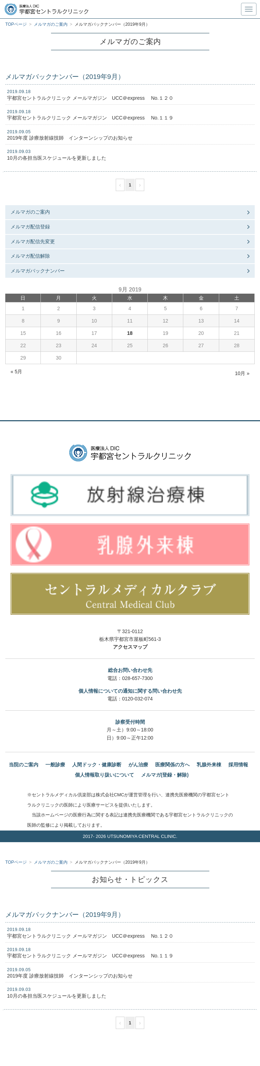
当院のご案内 (23, 764)
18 (130, 333)
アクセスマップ (130, 647)
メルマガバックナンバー (38, 271)
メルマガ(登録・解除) (165, 775)
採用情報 (238, 764)
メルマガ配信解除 (30, 256)
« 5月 (16, 371)
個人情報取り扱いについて (104, 775)
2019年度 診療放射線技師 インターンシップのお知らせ (70, 138)
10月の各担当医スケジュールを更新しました (56, 158)
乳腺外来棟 (209, 764)
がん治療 (138, 764)
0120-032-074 (137, 699)
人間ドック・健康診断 (96, 764)
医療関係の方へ (172, 764)
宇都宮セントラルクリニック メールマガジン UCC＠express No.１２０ (90, 98)
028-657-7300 (137, 678)
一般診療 (55, 764)
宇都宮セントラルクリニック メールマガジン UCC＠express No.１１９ (90, 118)
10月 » (242, 373)
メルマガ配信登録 (30, 226)
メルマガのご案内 (30, 212)
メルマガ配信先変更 (33, 241)
